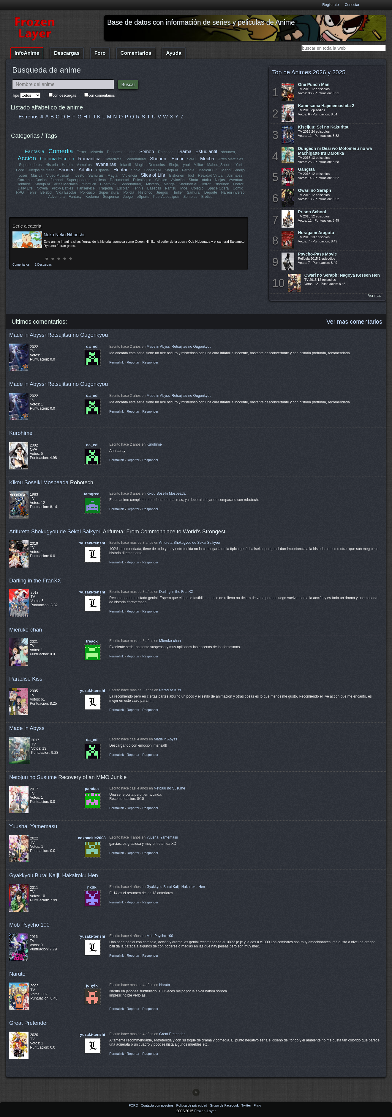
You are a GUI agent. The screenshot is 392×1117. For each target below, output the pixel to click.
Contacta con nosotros (157, 1105)
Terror (81, 152)
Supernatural (109, 192)
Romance (165, 152)
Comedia (60, 151)
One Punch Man (314, 84)
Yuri (238, 165)
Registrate (330, 5)
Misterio (96, 152)
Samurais (95, 175)
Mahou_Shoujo (219, 165)
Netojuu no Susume (33, 777)
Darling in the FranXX (35, 580)
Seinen (146, 151)
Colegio (197, 188)
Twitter (246, 1105)
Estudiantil (206, 151)
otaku (206, 180)
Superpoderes (30, 165)
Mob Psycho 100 (29, 925)
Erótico (207, 197)
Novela (42, 188)
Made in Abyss (27, 728)
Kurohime (20, 433)
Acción (27, 158)
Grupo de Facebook (224, 1105)
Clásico (161, 180)
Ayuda (173, 53)
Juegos (162, 192)
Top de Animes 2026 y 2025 (308, 72)
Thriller (177, 192)
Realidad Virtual (211, 175)
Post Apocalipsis (166, 197)
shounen (222, 184)
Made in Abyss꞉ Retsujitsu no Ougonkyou (58, 335)
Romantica (89, 158)
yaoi (186, 165)
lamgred (91, 494)
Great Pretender (28, 1023)
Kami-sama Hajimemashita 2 (326, 105)
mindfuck (89, 184)
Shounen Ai (188, 184)
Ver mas (374, 296)
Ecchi (177, 158)
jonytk (91, 985)
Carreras (24, 180)
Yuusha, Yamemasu (33, 826)
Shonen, (158, 158)
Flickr (257, 1105)
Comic (238, 188)
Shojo (135, 170)
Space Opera (218, 188)
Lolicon (100, 180)
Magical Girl (207, 170)
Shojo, (174, 165)
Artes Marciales (230, 159)
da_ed (92, 346)
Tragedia (106, 188)
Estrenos (29, 117)
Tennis (138, 188)
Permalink (116, 362)
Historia (52, 165)
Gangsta (306, 169)
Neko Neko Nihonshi (64, 234)
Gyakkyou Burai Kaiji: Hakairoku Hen (53, 875)
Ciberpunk (108, 184)
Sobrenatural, (131, 184)
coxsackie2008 (92, 838)
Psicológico (142, 180)
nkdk (91, 887)
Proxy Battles (62, 188)
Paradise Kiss (25, 679)
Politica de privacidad (192, 1105)
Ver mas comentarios (354, 321)
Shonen (67, 169)
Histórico (145, 192)
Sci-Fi (191, 159)
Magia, (113, 175)
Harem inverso (233, 192)
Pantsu (170, 188)
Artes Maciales (66, 184)
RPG (20, 192)
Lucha (130, 152)
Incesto (78, 175)
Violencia (129, 175)
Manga (169, 184)
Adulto (85, 169)
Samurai (193, 192)
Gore (20, 170)
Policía (128, 192)
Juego (128, 197)
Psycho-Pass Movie (317, 254)
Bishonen (176, 175)
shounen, (228, 152)
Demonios (156, 165)
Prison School (312, 211)
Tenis (32, 192)
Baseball (154, 188)
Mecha (207, 158)
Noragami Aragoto (316, 232)
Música (36, 175)
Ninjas (220, 180)
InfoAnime (27, 53)
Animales (234, 175)
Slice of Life (153, 175)
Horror (238, 184)
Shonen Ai (152, 170)
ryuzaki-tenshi (91, 543)
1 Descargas (43, 264)
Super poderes (79, 180)
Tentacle (24, 184)
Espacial (103, 170)
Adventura (56, 197)
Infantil (125, 165)
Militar (198, 165)
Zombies (190, 197)
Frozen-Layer (205, 1111)
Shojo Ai (171, 170)
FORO (134, 1105)
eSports (143, 197)
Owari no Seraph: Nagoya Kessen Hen (342, 275)
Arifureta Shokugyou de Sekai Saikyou (55, 531)
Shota (193, 180)
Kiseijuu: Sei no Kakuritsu (324, 127)
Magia (140, 165)
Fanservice (85, 188)
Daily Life (25, 188)
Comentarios (135, 53)
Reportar (133, 362)
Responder (150, 362)
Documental (119, 180)
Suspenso (111, 197)
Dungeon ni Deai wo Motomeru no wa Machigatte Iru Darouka (335, 151)
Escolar (123, 188)
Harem (67, 165)
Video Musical (57, 175)
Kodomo (92, 197)
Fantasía (34, 151)
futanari (57, 180)
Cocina (41, 180)
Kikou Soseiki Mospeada (39, 482)
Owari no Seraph (314, 190)
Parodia (188, 170)
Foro (100, 53)
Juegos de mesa (41, 170)
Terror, (206, 184)
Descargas (67, 53)
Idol (191, 175)
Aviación (178, 180)
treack (91, 641)
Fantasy (75, 197)
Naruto (17, 974)
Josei (22, 175)
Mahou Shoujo (233, 170)
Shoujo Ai (42, 184)
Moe (183, 188)
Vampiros (84, 165)
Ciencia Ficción (57, 159)
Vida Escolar (66, 192)
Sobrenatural (135, 159)
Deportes (114, 152)
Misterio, (153, 184)
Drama (184, 151)
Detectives (113, 159)
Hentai (120, 169)
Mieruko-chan (25, 629)
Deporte (210, 192)
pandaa (92, 789)
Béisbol (46, 192)
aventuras (106, 164)
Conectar (352, 5)
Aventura (236, 180)
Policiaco (87, 192)
